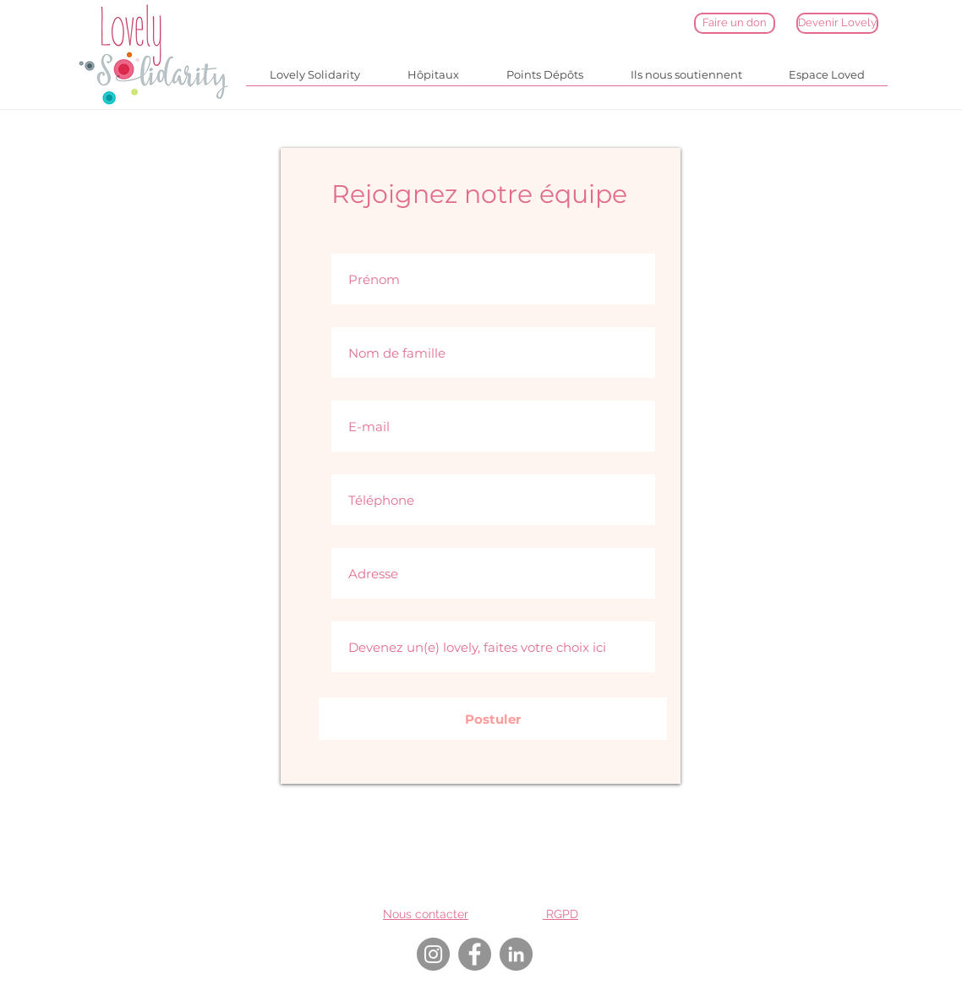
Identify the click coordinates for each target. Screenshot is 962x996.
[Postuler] (493, 719)
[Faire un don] (734, 23)
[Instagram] (433, 954)
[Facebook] (474, 954)
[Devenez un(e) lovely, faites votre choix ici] (493, 646)
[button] (315, 79)
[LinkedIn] (516, 954)
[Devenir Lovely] (837, 23)
